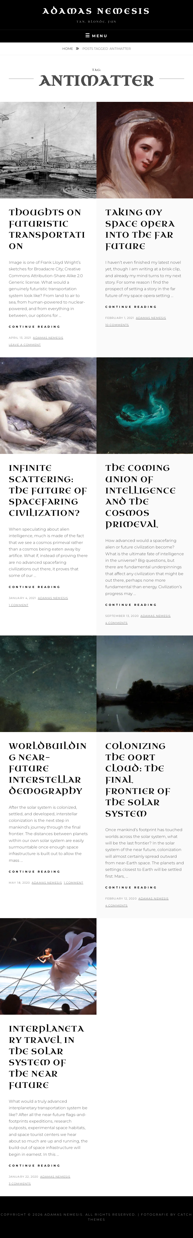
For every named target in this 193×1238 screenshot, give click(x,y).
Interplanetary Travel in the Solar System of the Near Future (46, 1057)
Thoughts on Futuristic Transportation (47, 229)
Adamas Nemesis (96, 11)
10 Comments (117, 325)
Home (68, 49)
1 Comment (18, 605)
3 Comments (20, 1183)
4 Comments (116, 623)
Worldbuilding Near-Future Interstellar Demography (48, 769)
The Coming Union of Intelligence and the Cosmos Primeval (140, 496)
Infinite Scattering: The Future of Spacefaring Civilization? (48, 491)
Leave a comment (25, 345)
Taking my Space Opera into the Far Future (140, 229)
